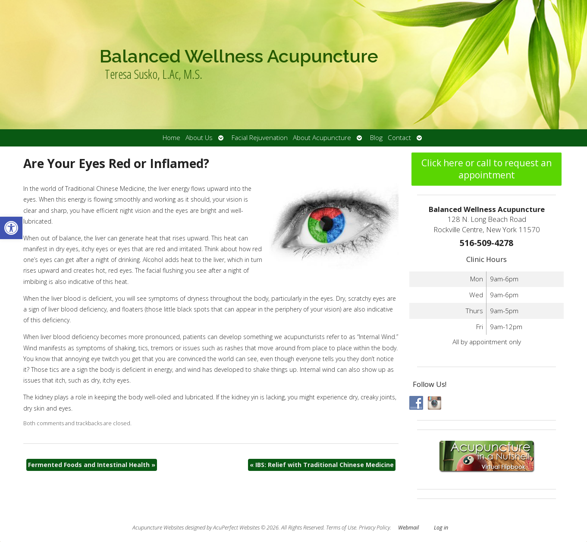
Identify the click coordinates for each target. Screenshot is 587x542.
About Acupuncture (322, 137)
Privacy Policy (374, 527)
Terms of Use (341, 527)
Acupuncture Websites (158, 527)
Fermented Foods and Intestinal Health (91, 465)
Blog (376, 137)
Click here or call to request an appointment (486, 169)
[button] (11, 228)
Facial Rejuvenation (260, 137)
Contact (399, 137)
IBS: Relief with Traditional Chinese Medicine (322, 465)
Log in (441, 527)
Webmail (408, 527)
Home (171, 137)
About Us (199, 137)
